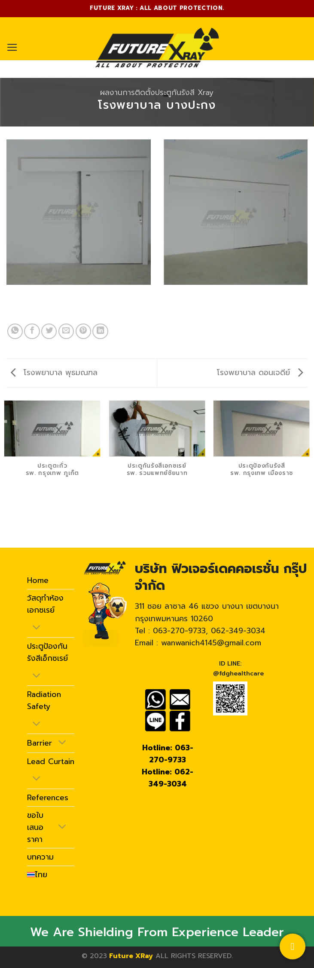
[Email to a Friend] (66, 331)
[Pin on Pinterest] (83, 331)
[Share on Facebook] (32, 331)
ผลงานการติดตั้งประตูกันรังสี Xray (156, 92)
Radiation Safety (44, 700)
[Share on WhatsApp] (15, 331)
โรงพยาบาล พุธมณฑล (54, 372)
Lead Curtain (50, 761)
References (47, 797)
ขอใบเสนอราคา (35, 827)
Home (38, 580)
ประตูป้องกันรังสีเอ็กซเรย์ (47, 652)
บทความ (40, 857)
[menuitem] (37, 874)
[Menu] (12, 47)
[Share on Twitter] (49, 331)
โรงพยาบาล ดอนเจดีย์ (260, 372)
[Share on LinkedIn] (100, 331)
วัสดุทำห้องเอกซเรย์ (45, 604)
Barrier (39, 743)
